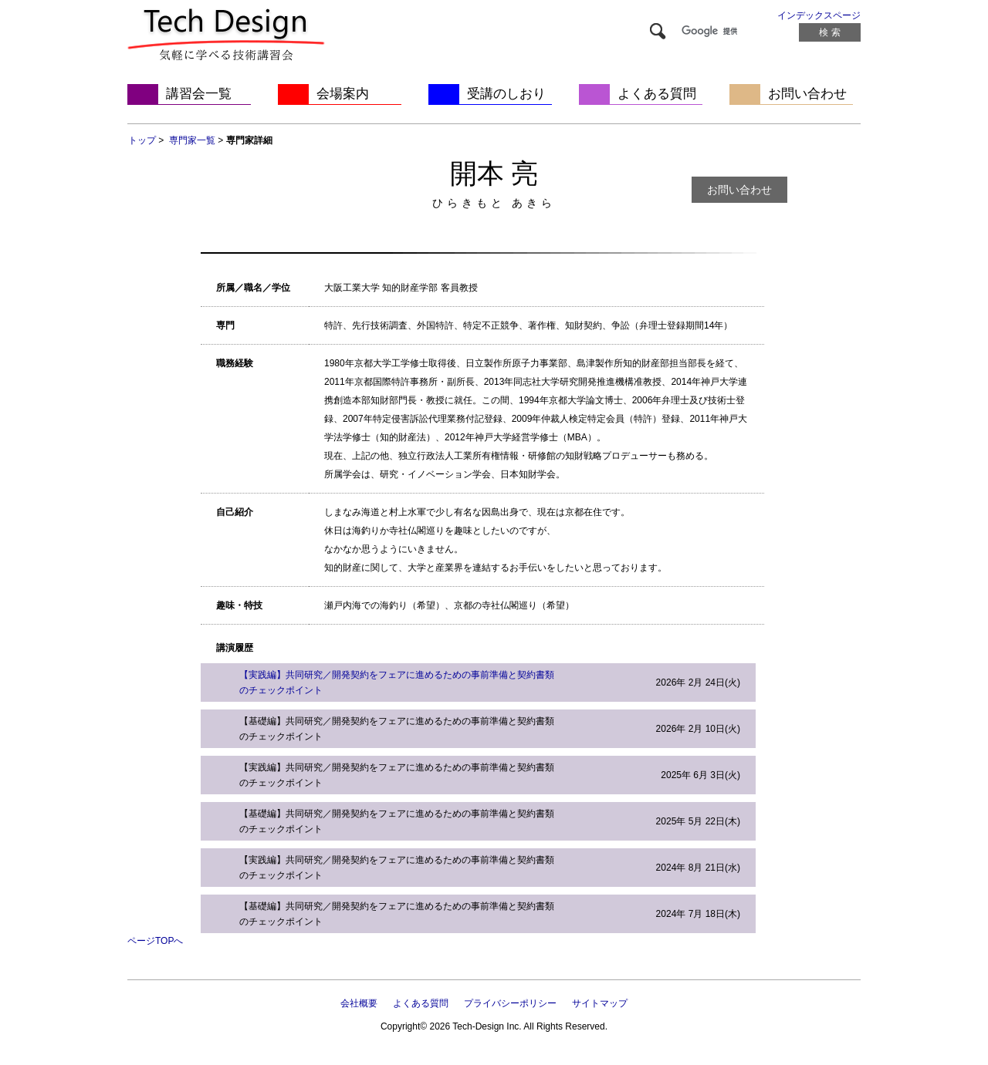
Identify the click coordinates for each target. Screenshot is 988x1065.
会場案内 (342, 93)
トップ (142, 140)
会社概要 (358, 1003)
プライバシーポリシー (510, 1003)
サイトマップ (600, 1003)
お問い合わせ (807, 93)
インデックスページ (819, 15)
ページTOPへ (155, 940)
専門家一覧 (192, 140)
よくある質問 (657, 93)
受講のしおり (506, 93)
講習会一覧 (199, 93)
